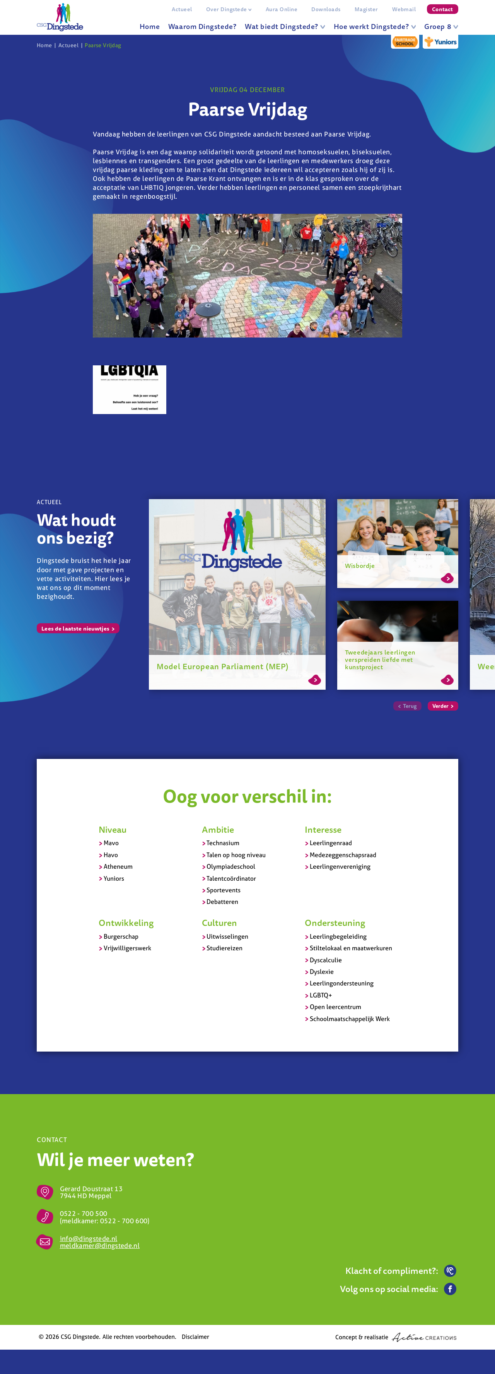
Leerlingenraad (331, 843)
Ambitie (218, 829)
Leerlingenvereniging (340, 866)
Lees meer (314, 678)
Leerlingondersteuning (342, 983)
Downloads (325, 9)
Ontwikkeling (126, 922)
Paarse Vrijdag (103, 45)
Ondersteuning (335, 922)
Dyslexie (322, 971)
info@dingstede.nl (89, 1238)
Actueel (182, 9)
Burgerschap (121, 936)
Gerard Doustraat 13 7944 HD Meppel (91, 1192)
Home (150, 26)
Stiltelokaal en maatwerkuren (351, 948)
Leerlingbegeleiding (338, 936)
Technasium (223, 843)
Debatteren (222, 901)
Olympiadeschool (231, 866)
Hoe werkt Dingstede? (375, 26)
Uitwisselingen (227, 936)
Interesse (323, 829)
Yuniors (114, 878)
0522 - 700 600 (124, 1220)
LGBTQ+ (321, 995)
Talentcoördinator (231, 878)
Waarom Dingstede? (202, 26)
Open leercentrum (335, 1006)
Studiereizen (224, 948)
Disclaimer (195, 1337)
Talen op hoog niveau (236, 855)
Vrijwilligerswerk (127, 948)
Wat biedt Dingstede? (285, 26)
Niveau (112, 829)
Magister (366, 9)
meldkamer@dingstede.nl (100, 1245)
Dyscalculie (326, 960)
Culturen (219, 922)
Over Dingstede (229, 9)
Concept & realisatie (395, 1337)
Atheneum (118, 866)
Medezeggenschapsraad (343, 855)
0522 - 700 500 (84, 1213)
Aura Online (281, 9)
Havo (111, 855)
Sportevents (224, 890)
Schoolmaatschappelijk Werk (350, 1018)
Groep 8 (441, 26)
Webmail (404, 9)
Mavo (111, 843)
